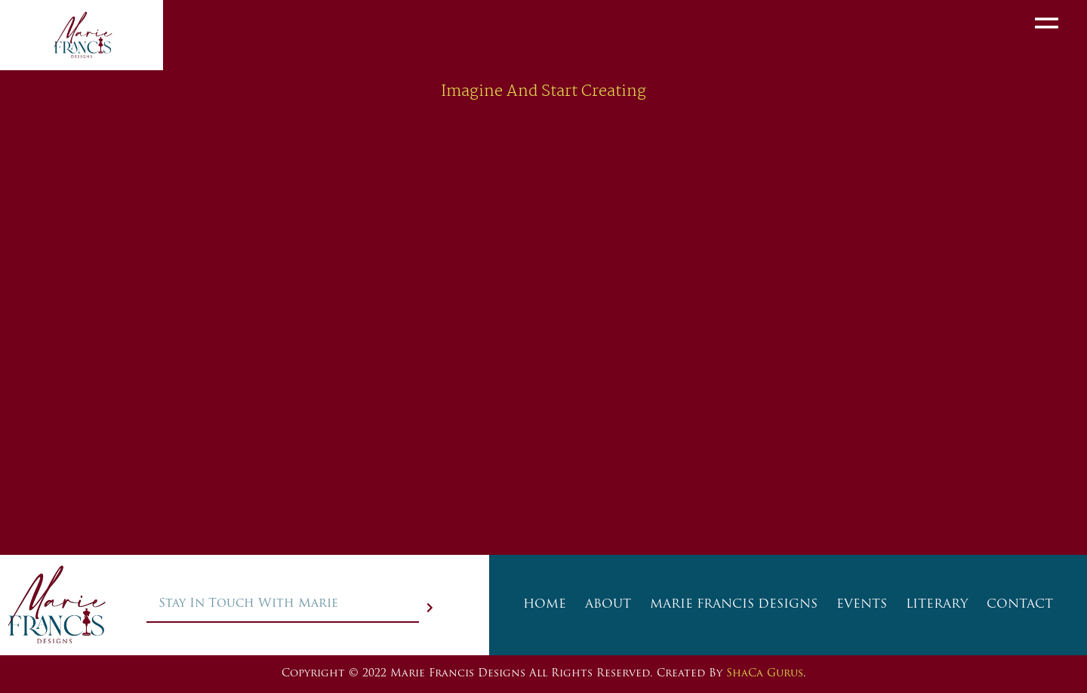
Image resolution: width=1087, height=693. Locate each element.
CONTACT (1020, 605)
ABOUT (608, 605)
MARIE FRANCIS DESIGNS (734, 605)
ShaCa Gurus (764, 673)
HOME (544, 605)
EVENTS (861, 605)
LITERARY (937, 605)
